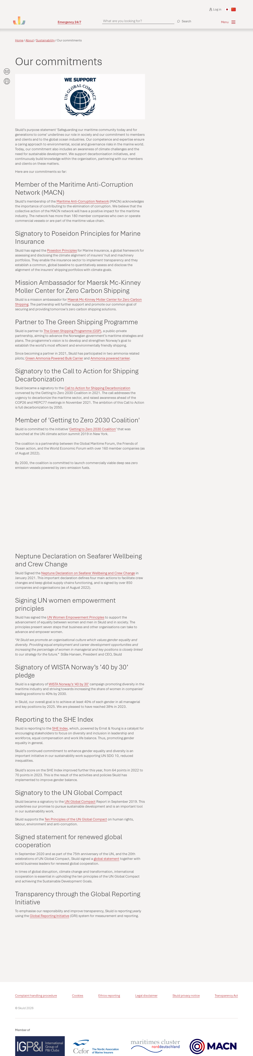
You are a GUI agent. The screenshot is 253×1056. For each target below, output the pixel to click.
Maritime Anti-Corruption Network (83, 201)
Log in (215, 9)
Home (19, 40)
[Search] (183, 20)
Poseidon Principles (62, 250)
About (30, 40)
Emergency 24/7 (69, 22)
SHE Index (60, 728)
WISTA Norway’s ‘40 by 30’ (69, 684)
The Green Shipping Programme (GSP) (72, 331)
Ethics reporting (109, 996)
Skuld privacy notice (186, 996)
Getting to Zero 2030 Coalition (92, 429)
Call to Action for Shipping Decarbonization (97, 388)
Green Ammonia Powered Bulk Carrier (54, 358)
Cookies (77, 996)
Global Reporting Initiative (49, 916)
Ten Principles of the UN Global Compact (76, 819)
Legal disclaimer (146, 996)
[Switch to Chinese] (233, 9)
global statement (106, 858)
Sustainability (45, 40)
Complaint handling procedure (36, 996)
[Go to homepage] (35, 20)
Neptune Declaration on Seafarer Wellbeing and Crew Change (88, 573)
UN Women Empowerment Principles (75, 617)
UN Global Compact (80, 801)
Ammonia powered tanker (110, 358)
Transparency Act (226, 996)
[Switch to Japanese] (227, 9)
